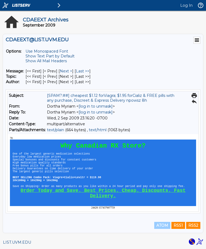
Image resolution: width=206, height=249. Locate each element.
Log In (186, 5)
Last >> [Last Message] (82, 71)
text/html (97, 129)
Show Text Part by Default (50, 56)
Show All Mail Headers (46, 60)
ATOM (162, 225)
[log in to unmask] (96, 106)
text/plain (55, 129)
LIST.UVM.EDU (17, 242)
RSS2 (193, 225)
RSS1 (178, 225)
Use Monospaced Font (46, 51)
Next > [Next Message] (66, 71)
